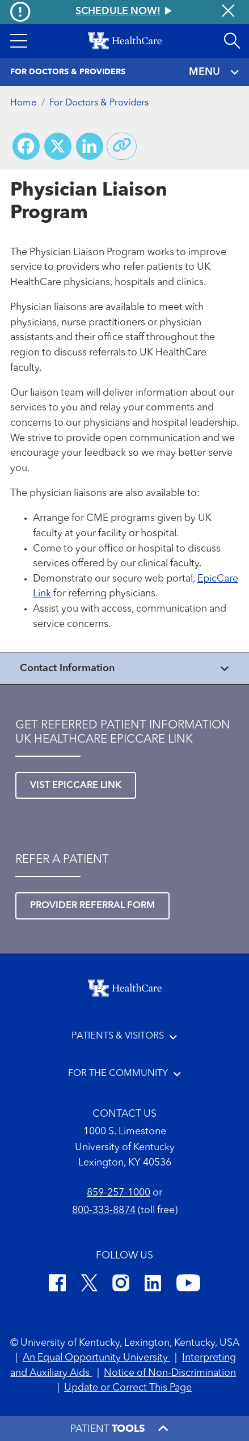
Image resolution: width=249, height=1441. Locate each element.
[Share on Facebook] (26, 146)
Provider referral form (92, 905)
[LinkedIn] (153, 1285)
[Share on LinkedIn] (89, 146)
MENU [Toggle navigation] (214, 72)
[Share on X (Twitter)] (58, 146)
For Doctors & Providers (99, 103)
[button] (18, 41)
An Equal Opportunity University (96, 1358)
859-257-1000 (118, 1193)
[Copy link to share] (122, 146)
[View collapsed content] (124, 668)
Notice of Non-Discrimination (170, 1373)
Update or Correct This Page (128, 1388)
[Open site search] (232, 41)
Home (23, 103)
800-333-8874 (104, 1210)
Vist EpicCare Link (75, 785)
